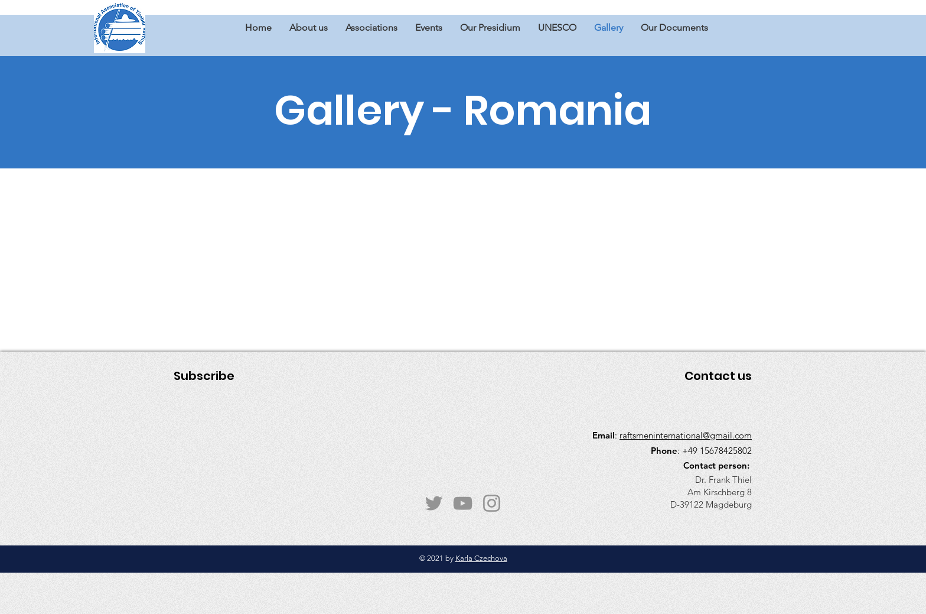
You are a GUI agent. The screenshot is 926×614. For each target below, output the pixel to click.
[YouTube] (462, 503)
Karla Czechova (481, 558)
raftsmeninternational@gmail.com (685, 435)
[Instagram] (491, 503)
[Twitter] (433, 503)
